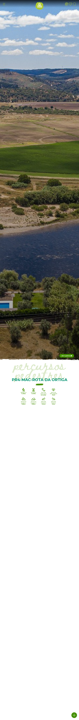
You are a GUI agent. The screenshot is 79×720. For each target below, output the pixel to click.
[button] (74, 715)
